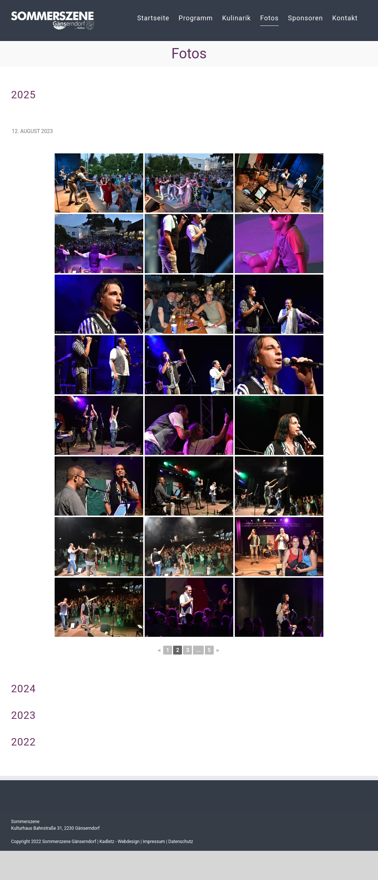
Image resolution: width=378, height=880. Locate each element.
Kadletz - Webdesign (119, 841)
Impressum (154, 841)
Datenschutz (180, 841)
